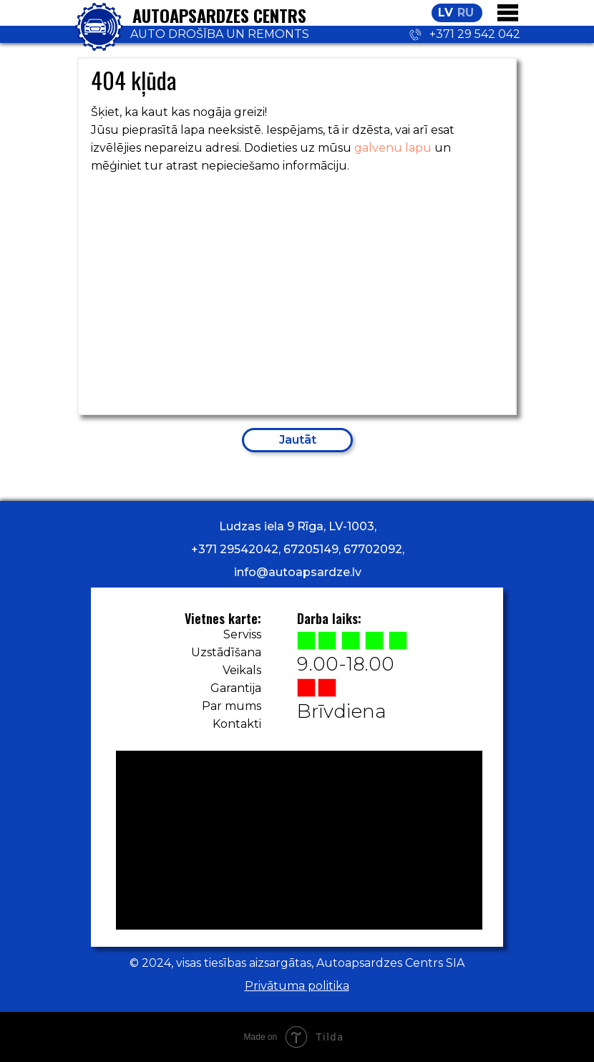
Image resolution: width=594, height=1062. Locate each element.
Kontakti (237, 724)
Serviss (242, 634)
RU (465, 12)
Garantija (235, 688)
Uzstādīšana (226, 652)
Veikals (242, 670)
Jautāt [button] (297, 440)
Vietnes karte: (223, 618)
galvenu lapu (393, 148)
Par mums (231, 706)
